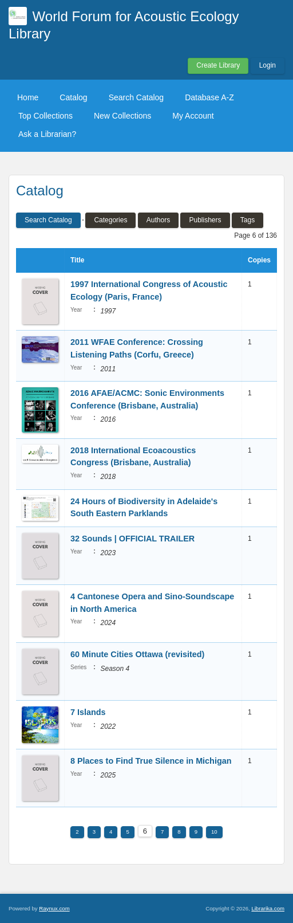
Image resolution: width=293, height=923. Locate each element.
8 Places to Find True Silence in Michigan (151, 760)
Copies (259, 260)
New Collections (122, 115)
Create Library (218, 65)
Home (27, 97)
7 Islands (88, 712)
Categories (110, 220)
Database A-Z (209, 97)
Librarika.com (267, 908)
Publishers (205, 220)
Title (77, 260)
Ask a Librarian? (47, 134)
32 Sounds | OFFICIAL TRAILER (132, 538)
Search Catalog (136, 97)
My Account (192, 115)
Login (267, 65)
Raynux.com (54, 908)
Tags (247, 220)
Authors (158, 220)
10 (214, 831)
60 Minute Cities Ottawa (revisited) (137, 654)
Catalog (73, 97)
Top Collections (45, 115)
